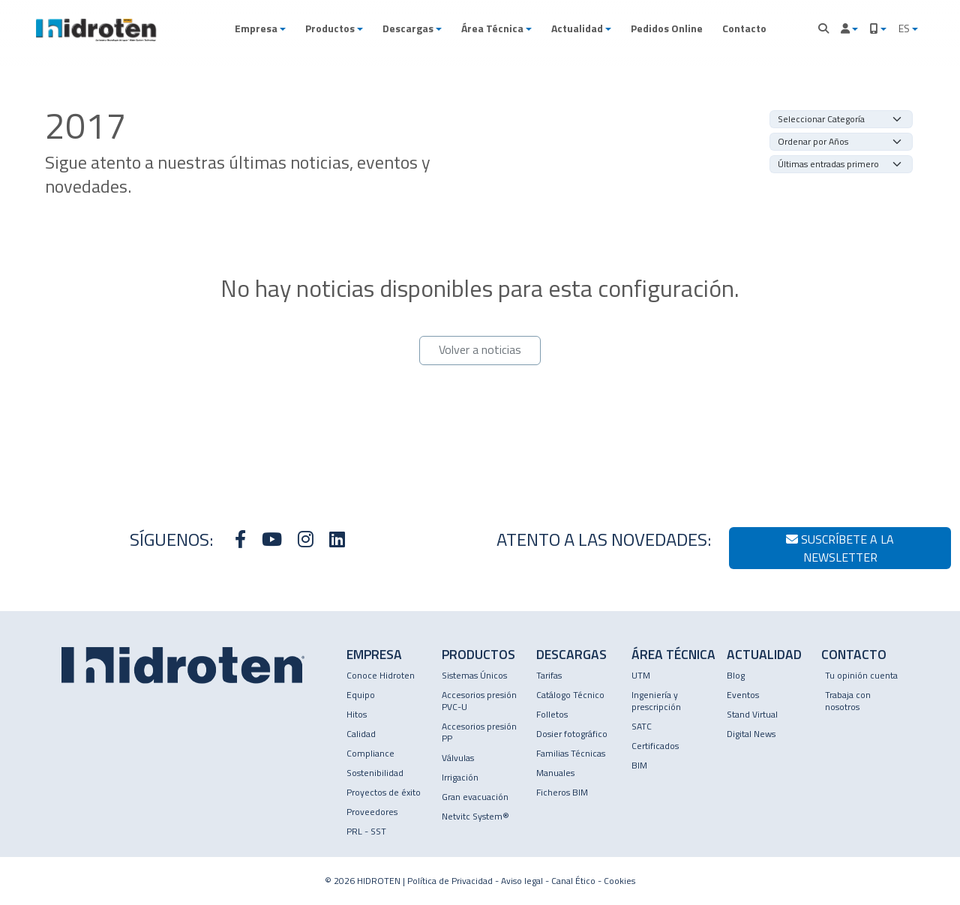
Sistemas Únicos (474, 675)
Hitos (356, 714)
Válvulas (458, 758)
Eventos (743, 695)
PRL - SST (366, 831)
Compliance (370, 753)
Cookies (619, 881)
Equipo (360, 695)
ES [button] (905, 28)
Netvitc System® (475, 816)
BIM (639, 765)
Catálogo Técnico (570, 695)
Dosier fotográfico (572, 734)
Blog (736, 675)
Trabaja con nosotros (848, 701)
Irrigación (460, 777)
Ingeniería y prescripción (656, 701)
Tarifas (549, 675)
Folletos (552, 714)
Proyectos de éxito (383, 792)
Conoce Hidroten (380, 675)
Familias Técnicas (570, 753)
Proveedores (372, 812)
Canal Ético (573, 881)
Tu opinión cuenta (861, 675)
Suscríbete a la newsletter (840, 548)
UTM (641, 675)
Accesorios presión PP (479, 732)
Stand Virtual (752, 714)
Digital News (751, 734)
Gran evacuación (475, 797)
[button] (260, 28)
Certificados (655, 746)
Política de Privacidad (450, 881)
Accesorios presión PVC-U (479, 701)
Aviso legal (522, 881)
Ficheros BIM (562, 792)
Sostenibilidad (375, 773)
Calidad (361, 734)
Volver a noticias (480, 349)
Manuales (555, 773)
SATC (642, 726)
